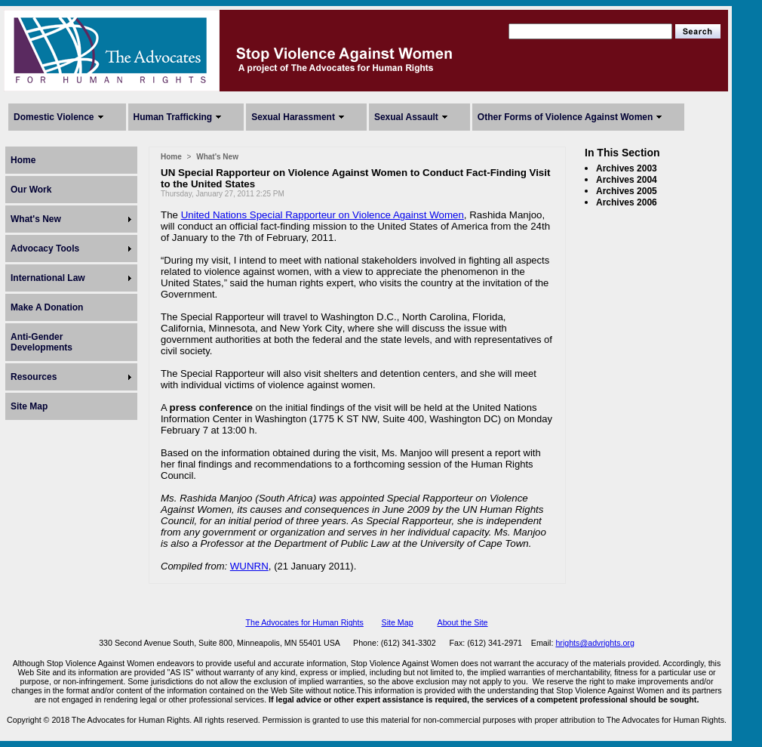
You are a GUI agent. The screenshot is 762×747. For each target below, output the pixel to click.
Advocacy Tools (45, 248)
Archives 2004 (626, 179)
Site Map (29, 406)
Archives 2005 (626, 191)
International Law (48, 278)
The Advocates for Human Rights (304, 622)
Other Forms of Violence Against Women (565, 117)
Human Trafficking (173, 117)
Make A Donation (47, 307)
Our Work (31, 189)
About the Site (463, 622)
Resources (34, 377)
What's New (36, 219)
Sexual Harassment (293, 117)
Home (23, 160)
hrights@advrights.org (594, 642)
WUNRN (249, 566)
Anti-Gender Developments (41, 342)
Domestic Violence (54, 117)
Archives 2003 (626, 168)
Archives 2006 (626, 202)
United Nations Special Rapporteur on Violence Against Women (322, 215)
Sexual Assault (406, 117)
